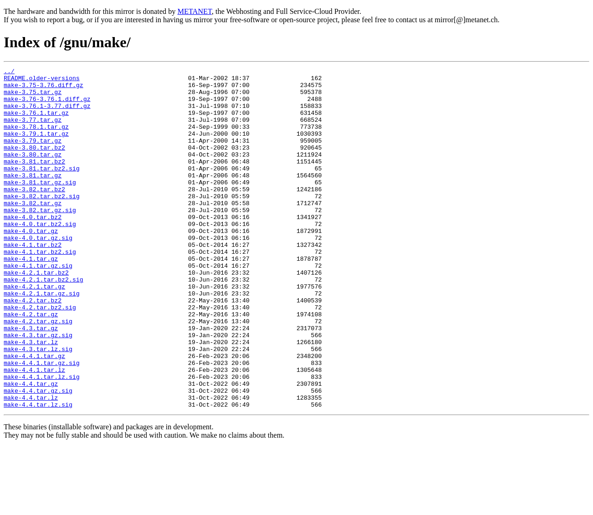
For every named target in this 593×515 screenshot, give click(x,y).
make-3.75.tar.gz (33, 97)
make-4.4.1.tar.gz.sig (42, 422)
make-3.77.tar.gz (33, 130)
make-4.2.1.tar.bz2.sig (43, 322)
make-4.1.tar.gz (31, 297)
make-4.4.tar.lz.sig (38, 472)
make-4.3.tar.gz (31, 381)
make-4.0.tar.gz (31, 264)
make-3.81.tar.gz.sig (40, 205)
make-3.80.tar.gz (33, 172)
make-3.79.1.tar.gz (36, 147)
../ (9, 72)
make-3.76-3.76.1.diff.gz (47, 105)
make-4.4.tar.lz (31, 464)
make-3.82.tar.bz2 (34, 214)
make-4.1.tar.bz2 (33, 280)
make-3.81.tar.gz (33, 197)
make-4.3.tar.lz (31, 397)
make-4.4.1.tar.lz (34, 431)
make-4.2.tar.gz (31, 364)
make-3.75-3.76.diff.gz (43, 89)
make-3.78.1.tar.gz (36, 139)
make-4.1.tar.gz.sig (38, 305)
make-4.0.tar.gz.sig (38, 272)
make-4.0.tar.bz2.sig (40, 255)
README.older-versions (42, 80)
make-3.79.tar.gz (33, 155)
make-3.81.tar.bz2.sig (42, 189)
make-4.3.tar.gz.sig (38, 389)
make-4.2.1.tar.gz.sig (42, 339)
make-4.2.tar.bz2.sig (40, 356)
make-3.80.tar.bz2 (34, 164)
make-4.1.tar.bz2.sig (40, 289)
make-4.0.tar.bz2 (33, 247)
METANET (194, 11)
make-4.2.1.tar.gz (34, 331)
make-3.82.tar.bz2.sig (42, 222)
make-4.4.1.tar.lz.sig (42, 439)
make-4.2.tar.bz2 (33, 347)
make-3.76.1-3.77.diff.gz (47, 114)
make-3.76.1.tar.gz (36, 122)
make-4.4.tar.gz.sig (38, 456)
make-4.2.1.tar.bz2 (36, 314)
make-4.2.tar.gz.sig (38, 372)
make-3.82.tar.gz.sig (40, 239)
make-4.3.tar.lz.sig (38, 406)
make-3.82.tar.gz (33, 230)
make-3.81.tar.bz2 (34, 180)
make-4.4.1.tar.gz (34, 414)
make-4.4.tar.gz (31, 447)
